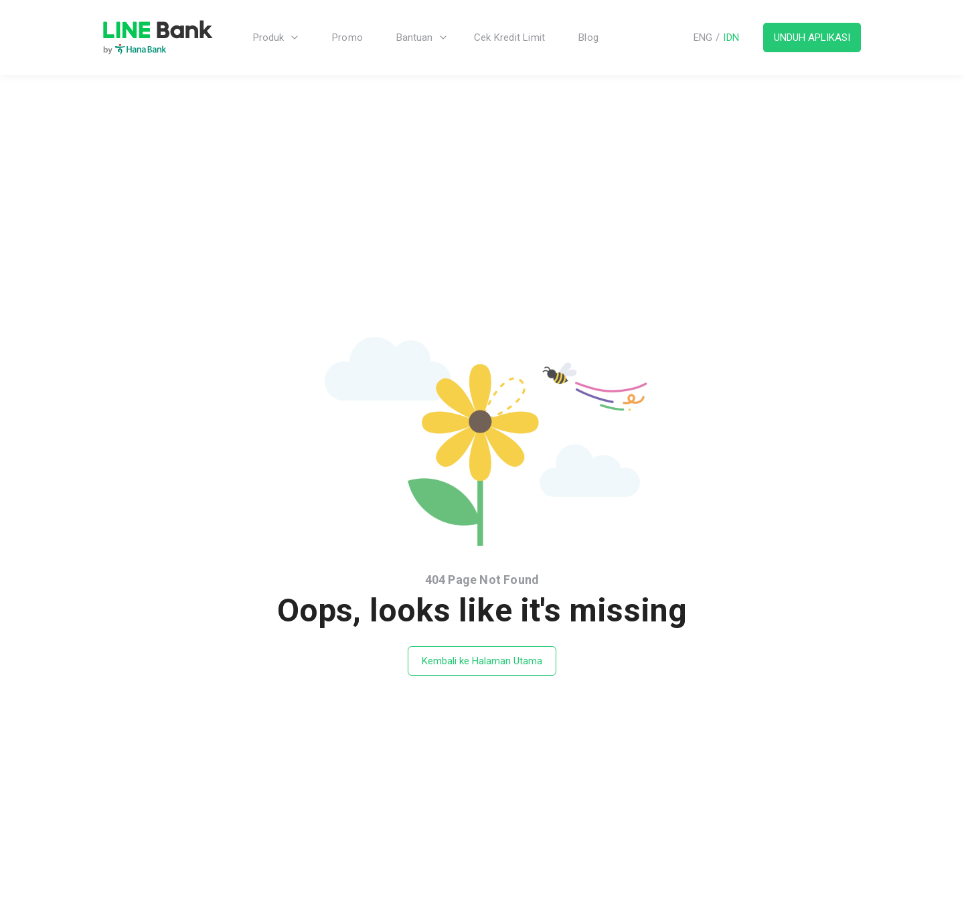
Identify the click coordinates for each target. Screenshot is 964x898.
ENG (703, 37)
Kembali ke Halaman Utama (482, 661)
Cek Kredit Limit (509, 37)
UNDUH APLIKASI (812, 37)
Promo (347, 37)
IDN (731, 37)
